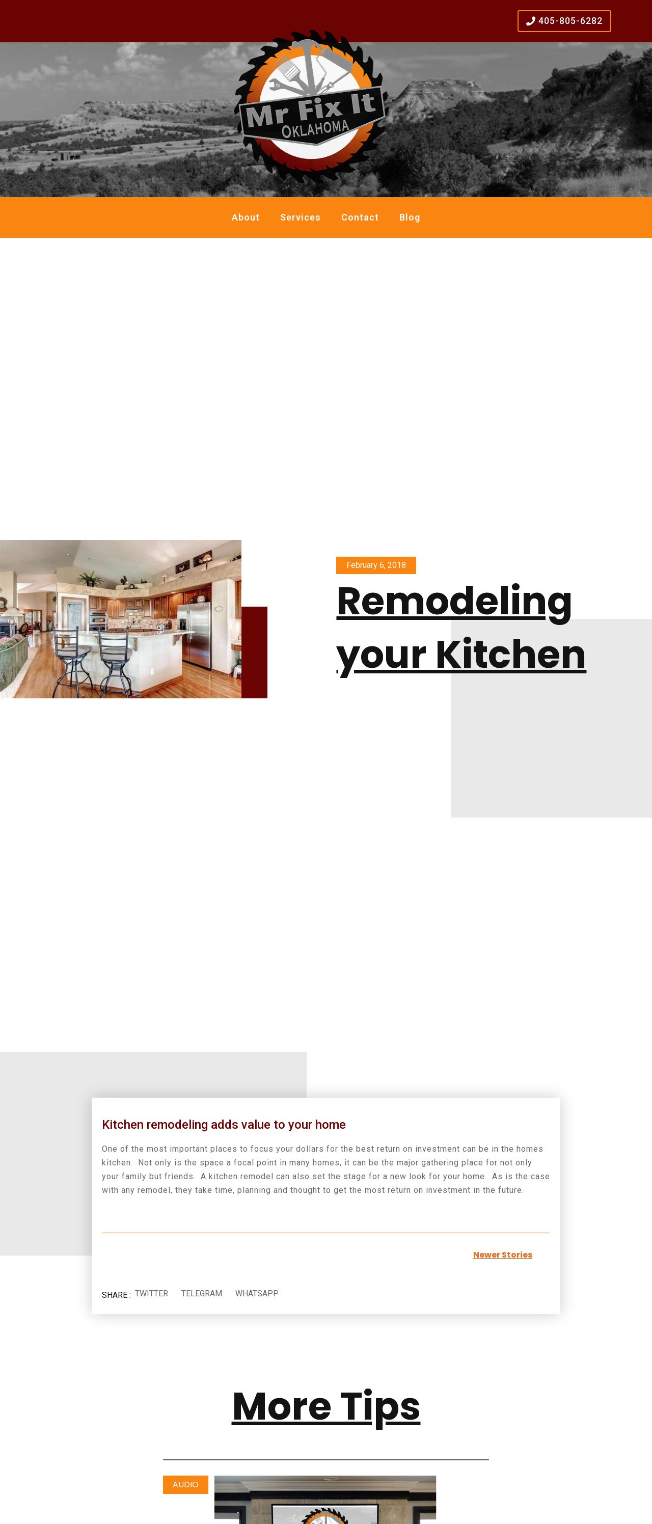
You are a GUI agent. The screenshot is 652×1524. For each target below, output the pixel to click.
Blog (409, 217)
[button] (151, 1294)
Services (300, 217)
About (246, 217)
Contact (360, 217)
